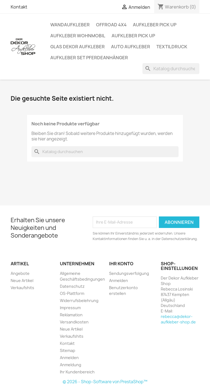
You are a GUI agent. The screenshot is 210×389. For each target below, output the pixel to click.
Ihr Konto (121, 264)
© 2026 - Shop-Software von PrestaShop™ (105, 382)
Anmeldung (70, 364)
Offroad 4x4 (111, 25)
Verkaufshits (22, 287)
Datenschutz (72, 286)
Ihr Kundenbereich (77, 371)
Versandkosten (74, 322)
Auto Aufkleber (130, 47)
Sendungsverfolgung (129, 273)
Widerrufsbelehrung (79, 300)
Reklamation (71, 314)
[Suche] (170, 68)
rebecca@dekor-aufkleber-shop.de (178, 319)
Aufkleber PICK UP (154, 25)
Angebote (20, 273)
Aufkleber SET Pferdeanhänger (89, 58)
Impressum (70, 307)
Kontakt (19, 7)
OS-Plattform (72, 293)
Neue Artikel (22, 280)
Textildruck (171, 47)
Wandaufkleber (70, 25)
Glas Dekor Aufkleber (77, 47)
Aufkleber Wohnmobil (77, 36)
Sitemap (67, 350)
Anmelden (69, 357)
